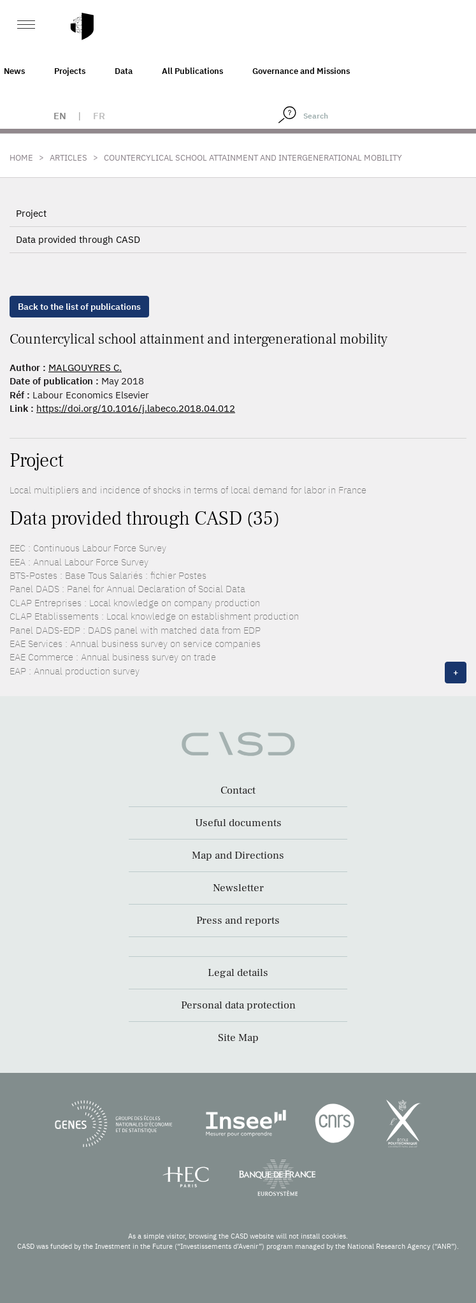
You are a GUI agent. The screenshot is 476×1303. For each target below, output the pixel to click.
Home (21, 157)
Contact (238, 790)
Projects (69, 71)
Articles (68, 157)
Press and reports (238, 921)
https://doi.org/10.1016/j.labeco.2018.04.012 (135, 408)
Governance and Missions (301, 71)
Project (31, 213)
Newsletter (238, 888)
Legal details (238, 973)
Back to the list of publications (79, 306)
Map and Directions (238, 855)
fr (99, 116)
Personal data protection (238, 1005)
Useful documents (238, 823)
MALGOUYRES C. (85, 367)
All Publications (192, 71)
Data (124, 71)
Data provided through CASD (78, 239)
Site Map (238, 1038)
